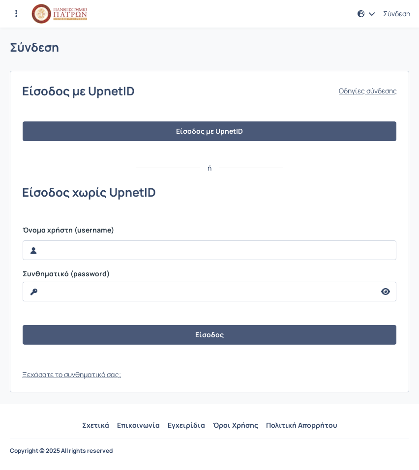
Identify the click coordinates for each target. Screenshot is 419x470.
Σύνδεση (396, 14)
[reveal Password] (199, 291)
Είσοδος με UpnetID (209, 131)
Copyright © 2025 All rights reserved (61, 451)
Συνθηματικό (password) (66, 274)
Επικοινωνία (138, 425)
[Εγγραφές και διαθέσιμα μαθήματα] (16, 13)
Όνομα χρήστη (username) (68, 230)
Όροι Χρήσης (235, 425)
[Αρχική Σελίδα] (59, 14)
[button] (366, 13)
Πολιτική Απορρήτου (301, 425)
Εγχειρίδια (186, 425)
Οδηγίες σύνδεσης (368, 91)
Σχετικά (95, 425)
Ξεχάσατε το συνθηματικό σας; (71, 374)
